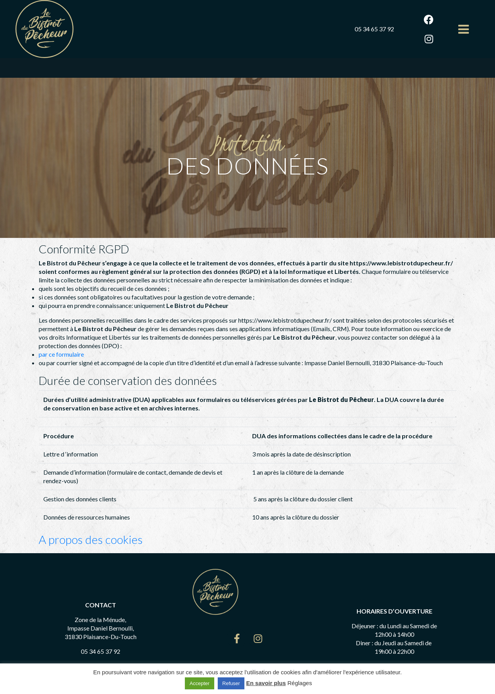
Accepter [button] (199, 683)
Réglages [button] (299, 683)
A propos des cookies (92, 539)
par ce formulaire (61, 354)
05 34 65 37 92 (374, 28)
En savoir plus (266, 683)
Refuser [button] (231, 683)
